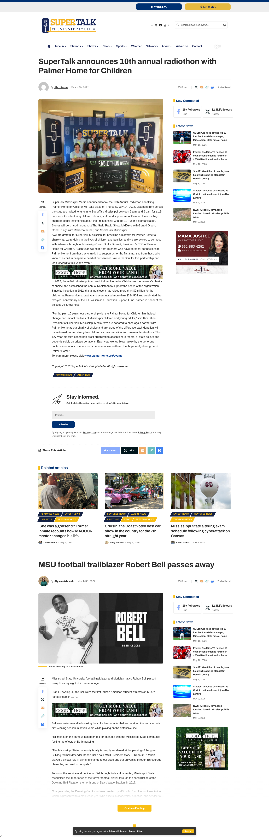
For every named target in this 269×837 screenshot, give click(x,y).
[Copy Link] (206, 87)
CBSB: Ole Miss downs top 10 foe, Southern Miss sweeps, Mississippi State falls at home (210, 136)
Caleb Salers (50, 542)
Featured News (64, 375)
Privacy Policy (116, 831)
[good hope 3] (107, 271)
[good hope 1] (202, 748)
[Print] (212, 87)
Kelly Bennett (117, 542)
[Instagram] (165, 25)
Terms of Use (135, 831)
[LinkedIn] (169, 25)
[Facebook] (152, 25)
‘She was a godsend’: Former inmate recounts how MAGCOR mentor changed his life (65, 531)
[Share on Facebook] (191, 87)
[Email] (201, 87)
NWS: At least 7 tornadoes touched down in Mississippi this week (211, 213)
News (127, 519)
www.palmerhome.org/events (103, 355)
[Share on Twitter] (196, 87)
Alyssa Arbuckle (64, 581)
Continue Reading (134, 808)
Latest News (83, 375)
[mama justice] (202, 252)
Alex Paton (61, 87)
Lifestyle (46, 519)
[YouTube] (160, 25)
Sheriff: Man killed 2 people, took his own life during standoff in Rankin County (211, 175)
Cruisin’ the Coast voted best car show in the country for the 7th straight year (133, 531)
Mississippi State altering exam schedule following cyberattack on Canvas (200, 531)
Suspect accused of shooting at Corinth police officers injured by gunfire (211, 194)
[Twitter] (156, 25)
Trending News (67, 519)
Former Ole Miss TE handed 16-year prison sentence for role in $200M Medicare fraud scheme (210, 156)
